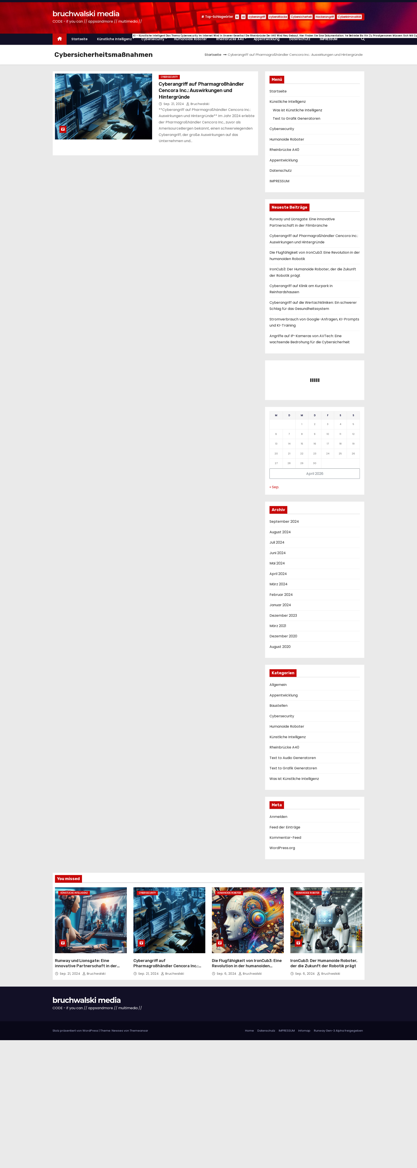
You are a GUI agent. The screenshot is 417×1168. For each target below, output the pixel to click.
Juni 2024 (278, 552)
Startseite (79, 39)
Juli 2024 (277, 542)
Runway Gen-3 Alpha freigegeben (338, 1031)
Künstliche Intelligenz (117, 37)
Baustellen (279, 705)
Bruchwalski (197, 104)
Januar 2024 (280, 605)
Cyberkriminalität (349, 17)
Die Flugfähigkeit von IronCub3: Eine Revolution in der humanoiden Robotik (247, 966)
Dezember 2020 (283, 636)
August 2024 (280, 532)
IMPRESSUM (328, 39)
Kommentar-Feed (285, 837)
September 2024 (284, 521)
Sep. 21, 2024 (174, 104)
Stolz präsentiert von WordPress (76, 1031)
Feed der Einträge (285, 827)
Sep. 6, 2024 (227, 973)
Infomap (304, 1031)
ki (237, 17)
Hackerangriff (325, 17)
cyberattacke (278, 17)
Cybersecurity (155, 37)
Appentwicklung (267, 39)
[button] (363, 39)
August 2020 (280, 646)
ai (243, 17)
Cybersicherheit (301, 17)
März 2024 (279, 584)
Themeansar (139, 1031)
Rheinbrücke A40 (232, 37)
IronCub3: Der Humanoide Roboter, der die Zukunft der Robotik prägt (323, 963)
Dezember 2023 (283, 615)
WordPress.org (282, 847)
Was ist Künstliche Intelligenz (297, 110)
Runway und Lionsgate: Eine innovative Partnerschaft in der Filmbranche (86, 966)
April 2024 (278, 573)
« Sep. (274, 487)
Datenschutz (299, 39)
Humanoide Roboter (190, 39)
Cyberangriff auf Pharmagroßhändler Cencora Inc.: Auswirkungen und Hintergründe (201, 90)
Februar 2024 (281, 594)
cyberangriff (257, 17)
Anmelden (278, 816)
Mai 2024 (277, 563)
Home (249, 1031)
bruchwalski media (86, 13)
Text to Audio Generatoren (293, 757)
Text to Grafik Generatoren (296, 118)
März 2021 (278, 625)
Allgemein (278, 684)
